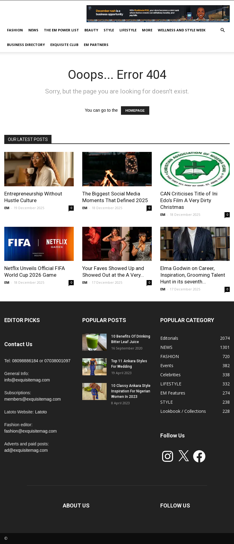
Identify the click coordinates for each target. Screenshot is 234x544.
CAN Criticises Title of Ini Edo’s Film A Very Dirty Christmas (189, 200)
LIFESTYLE (127, 30)
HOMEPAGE (135, 110)
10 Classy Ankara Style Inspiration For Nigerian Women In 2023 (131, 391)
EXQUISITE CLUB (64, 44)
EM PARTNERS (96, 44)
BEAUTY (91, 30)
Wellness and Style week (181, 30)
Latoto (41, 411)
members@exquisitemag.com (32, 399)
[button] (222, 30)
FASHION (15, 30)
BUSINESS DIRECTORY (26, 44)
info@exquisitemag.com (27, 379)
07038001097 (57, 360)
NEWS (33, 30)
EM (6, 207)
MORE (147, 30)
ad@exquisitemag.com (26, 450)
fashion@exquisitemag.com (30, 431)
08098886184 (25, 360)
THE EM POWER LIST (61, 30)
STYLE (109, 30)
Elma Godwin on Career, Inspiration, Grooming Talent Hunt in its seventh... (192, 275)
